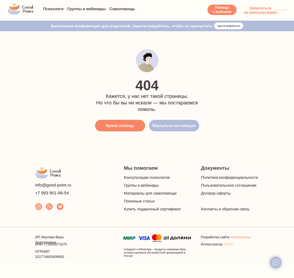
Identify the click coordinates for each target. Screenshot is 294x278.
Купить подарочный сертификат (152, 209)
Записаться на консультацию (260, 10)
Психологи (53, 9)
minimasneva (240, 237)
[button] (222, 10)
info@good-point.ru (53, 185)
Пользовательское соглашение (229, 185)
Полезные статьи (139, 201)
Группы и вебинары (86, 9)
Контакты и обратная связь (225, 209)
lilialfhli (228, 244)
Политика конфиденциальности (229, 177)
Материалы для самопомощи (150, 193)
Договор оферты (216, 193)
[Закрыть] (288, 26)
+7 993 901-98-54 (52, 193)
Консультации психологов (147, 177)
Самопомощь (122, 9)
